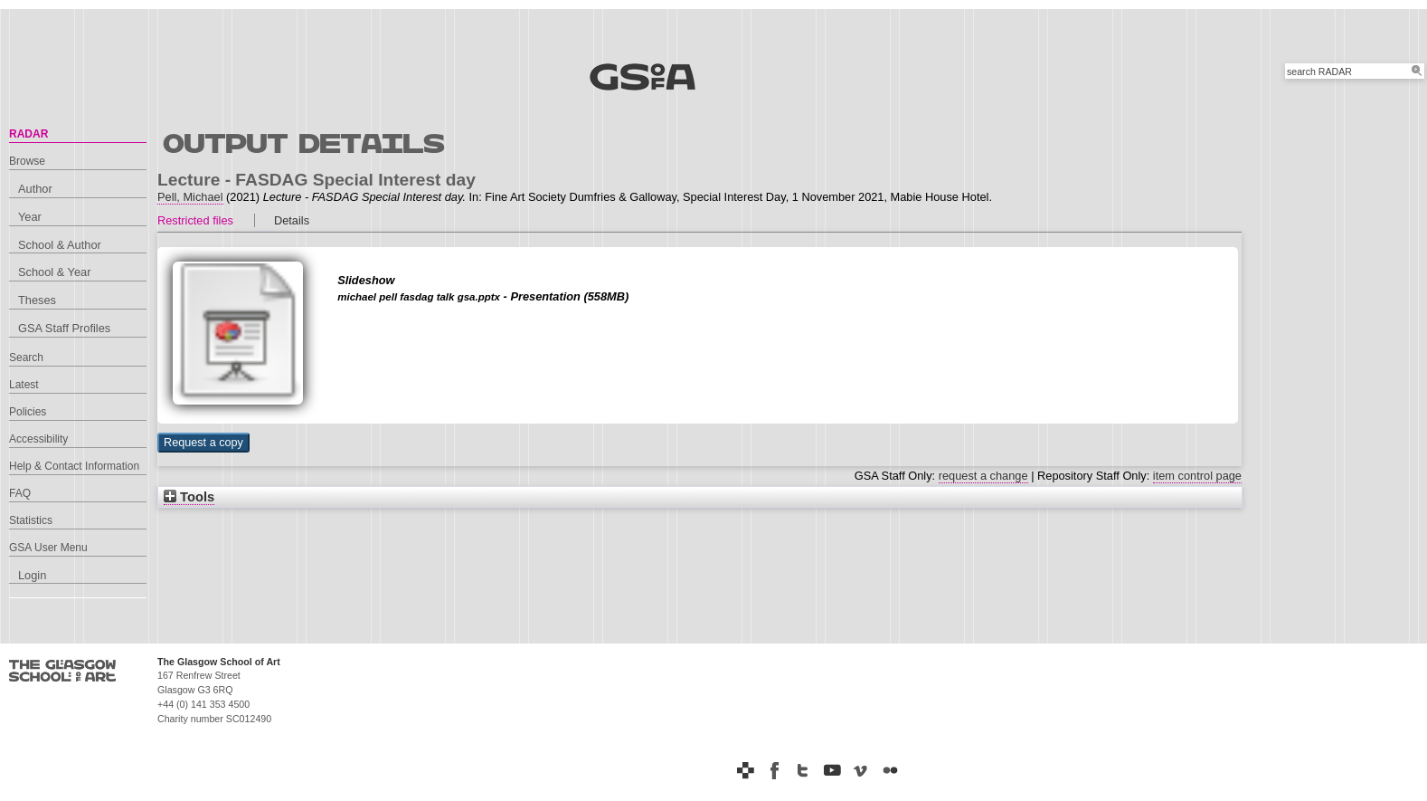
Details (291, 220)
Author (35, 188)
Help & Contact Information (74, 466)
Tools (189, 497)
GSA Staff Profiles (64, 328)
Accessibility (38, 439)
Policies (27, 411)
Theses (37, 300)
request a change (983, 475)
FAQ (20, 493)
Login (32, 575)
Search (26, 357)
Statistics (30, 520)
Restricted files (195, 220)
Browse (27, 161)
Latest (24, 384)
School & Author (59, 245)
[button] (203, 443)
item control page (1197, 475)
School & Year (54, 272)
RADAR (28, 134)
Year (30, 217)
